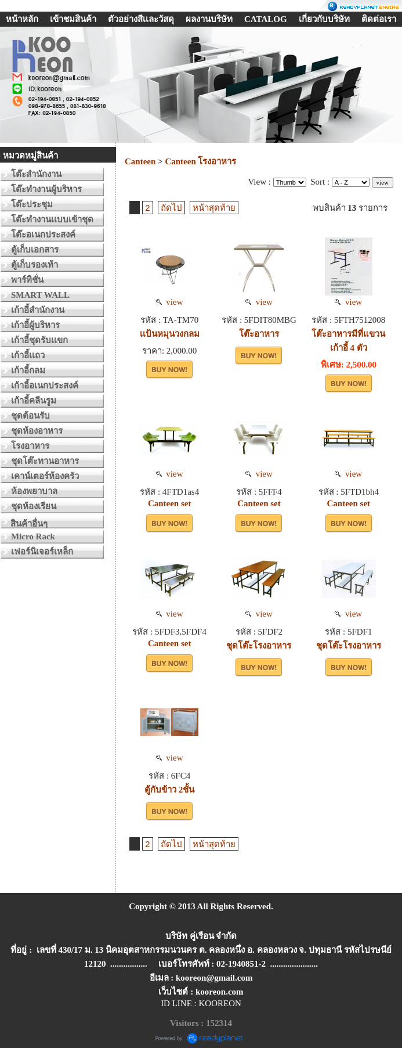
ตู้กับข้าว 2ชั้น (169, 789)
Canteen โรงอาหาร (200, 161)
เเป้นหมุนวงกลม (170, 333)
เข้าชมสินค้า (73, 19)
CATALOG (265, 19)
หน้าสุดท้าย (214, 208)
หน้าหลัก (22, 19)
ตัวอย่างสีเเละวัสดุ (141, 19)
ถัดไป (171, 208)
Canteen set (169, 503)
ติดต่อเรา (378, 19)
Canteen (141, 161)
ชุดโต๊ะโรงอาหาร (258, 645)
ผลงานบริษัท (209, 19)
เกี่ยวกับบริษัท (324, 19)
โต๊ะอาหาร (259, 333)
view (169, 302)
